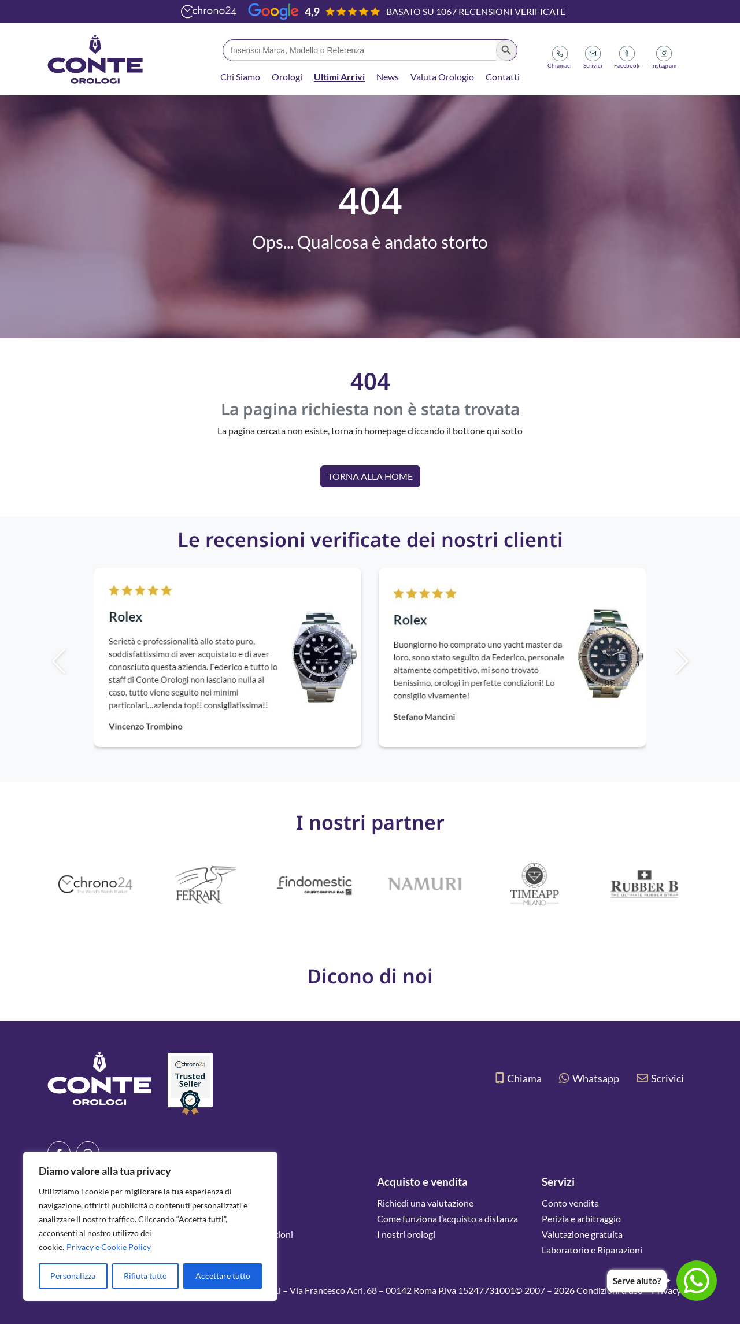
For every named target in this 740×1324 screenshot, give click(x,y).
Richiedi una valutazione (425, 1202)
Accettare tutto (222, 1276)
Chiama (518, 1078)
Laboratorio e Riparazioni (592, 1249)
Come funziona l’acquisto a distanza (447, 1218)
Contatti (503, 76)
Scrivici (660, 1078)
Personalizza (72, 1276)
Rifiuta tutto (145, 1276)
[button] (701, 661)
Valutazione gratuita (582, 1234)
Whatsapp (589, 1078)
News (387, 76)
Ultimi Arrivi (339, 76)
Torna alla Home (370, 476)
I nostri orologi (406, 1234)
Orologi (287, 76)
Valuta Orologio (442, 76)
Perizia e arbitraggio (581, 1218)
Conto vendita (570, 1202)
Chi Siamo (240, 76)
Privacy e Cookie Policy (108, 1247)
